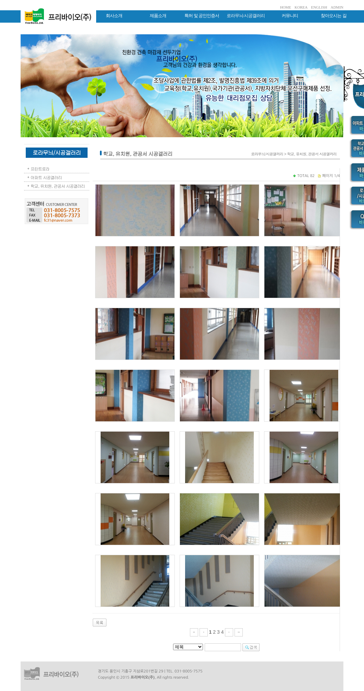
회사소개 (114, 15)
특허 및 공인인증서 (201, 15)
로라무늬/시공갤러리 (246, 15)
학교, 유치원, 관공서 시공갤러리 (58, 186)
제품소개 (158, 15)
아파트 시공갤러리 (46, 177)
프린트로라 (40, 169)
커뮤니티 (290, 15)
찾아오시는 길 (333, 15)
